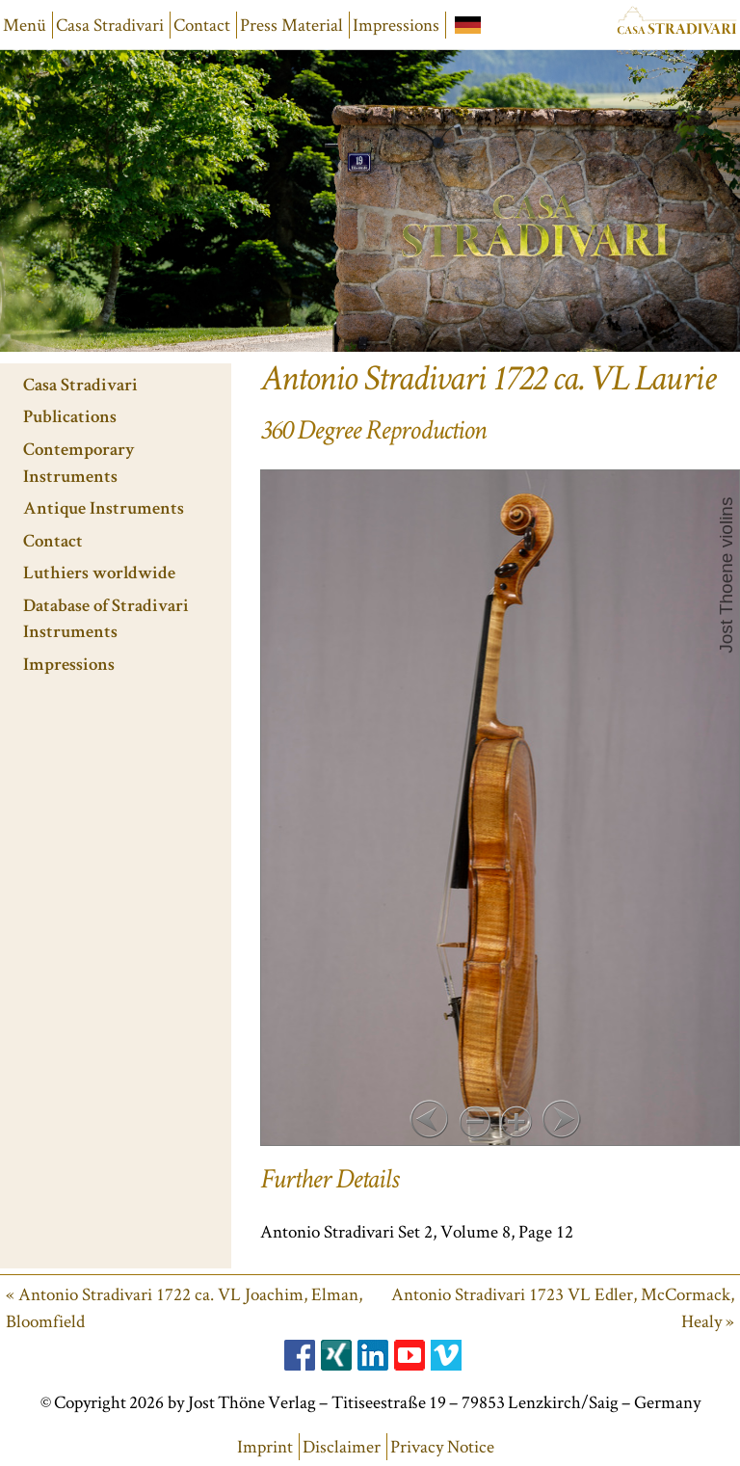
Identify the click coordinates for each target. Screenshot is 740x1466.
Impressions (396, 25)
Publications (70, 419)
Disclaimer (342, 1446)
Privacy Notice (442, 1446)
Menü (24, 25)
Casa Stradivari (110, 25)
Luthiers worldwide (99, 575)
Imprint (265, 1446)
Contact (201, 25)
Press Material (291, 25)
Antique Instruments (103, 510)
